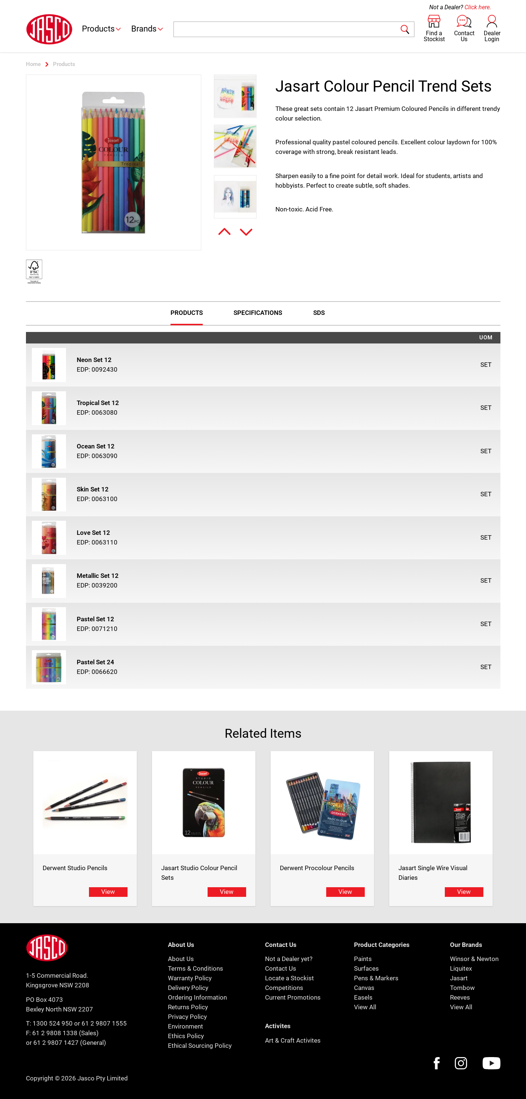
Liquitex (461, 968)
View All (365, 1007)
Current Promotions (293, 997)
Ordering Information (197, 997)
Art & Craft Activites (293, 1040)
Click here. (477, 7)
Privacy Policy (187, 1016)
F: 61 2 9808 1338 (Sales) (62, 1033)
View (108, 891)
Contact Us (280, 968)
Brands (147, 28)
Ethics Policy (186, 1036)
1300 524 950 (53, 1023)
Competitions (284, 987)
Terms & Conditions (195, 968)
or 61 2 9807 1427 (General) (66, 1042)
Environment (185, 1026)
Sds (319, 312)
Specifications (258, 312)
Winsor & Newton (474, 959)
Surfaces (366, 968)
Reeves (460, 997)
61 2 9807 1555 (104, 1023)
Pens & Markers (376, 978)
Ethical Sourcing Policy (200, 1045)
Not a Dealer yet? (288, 959)
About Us (181, 959)
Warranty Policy (190, 978)
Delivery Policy (188, 987)
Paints (363, 959)
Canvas (364, 987)
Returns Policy (188, 1007)
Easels (363, 997)
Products (102, 28)
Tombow (462, 987)
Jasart (459, 978)
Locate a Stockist (289, 978)
